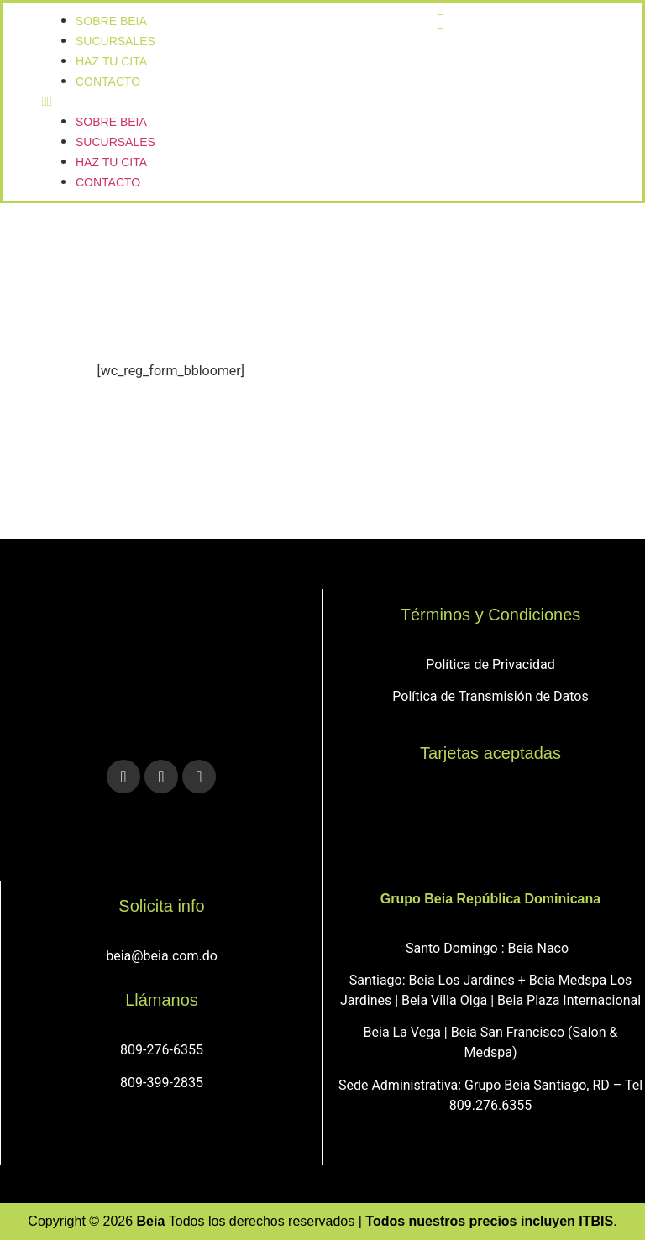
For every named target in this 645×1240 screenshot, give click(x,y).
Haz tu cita (111, 162)
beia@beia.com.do (162, 956)
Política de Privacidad (490, 664)
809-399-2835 (161, 1083)
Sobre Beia (111, 121)
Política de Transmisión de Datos (490, 696)
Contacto (108, 81)
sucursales (115, 142)
